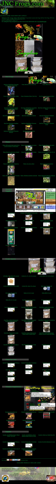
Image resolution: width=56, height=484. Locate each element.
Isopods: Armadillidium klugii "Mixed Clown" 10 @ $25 (11, 435)
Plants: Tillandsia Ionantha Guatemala (29, 175)
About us (13, 468)
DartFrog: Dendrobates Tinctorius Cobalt (46, 124)
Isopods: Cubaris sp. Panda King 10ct (46, 435)
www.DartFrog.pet (42, 21)
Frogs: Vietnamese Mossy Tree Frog (29, 96)
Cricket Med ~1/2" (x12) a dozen (46, 276)
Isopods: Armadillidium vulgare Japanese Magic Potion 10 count (29, 435)
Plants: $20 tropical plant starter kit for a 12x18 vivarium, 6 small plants (11, 146)
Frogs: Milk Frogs (47, 84)
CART (19, 15)
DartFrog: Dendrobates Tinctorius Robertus (11, 132)
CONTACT (24, 15)
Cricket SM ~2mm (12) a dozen (29, 286)
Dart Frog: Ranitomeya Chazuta (29, 115)
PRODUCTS (27, 462)
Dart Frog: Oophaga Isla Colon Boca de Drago (46, 108)
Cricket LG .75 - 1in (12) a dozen (29, 276)
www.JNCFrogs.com (6, 468)
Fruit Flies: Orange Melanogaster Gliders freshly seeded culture (29, 333)
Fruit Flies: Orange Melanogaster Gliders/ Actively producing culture (46, 333)
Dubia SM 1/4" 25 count (11, 299)
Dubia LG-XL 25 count (29, 293)
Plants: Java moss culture (28, 163)
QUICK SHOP (14, 15)
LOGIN (38, 462)
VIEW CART (33, 462)
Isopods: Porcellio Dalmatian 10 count (46, 441)
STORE (8, 15)
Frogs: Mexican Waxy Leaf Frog (29, 84)
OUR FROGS (3, 15)
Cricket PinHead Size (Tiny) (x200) (11, 286)
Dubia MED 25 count (46, 293)
